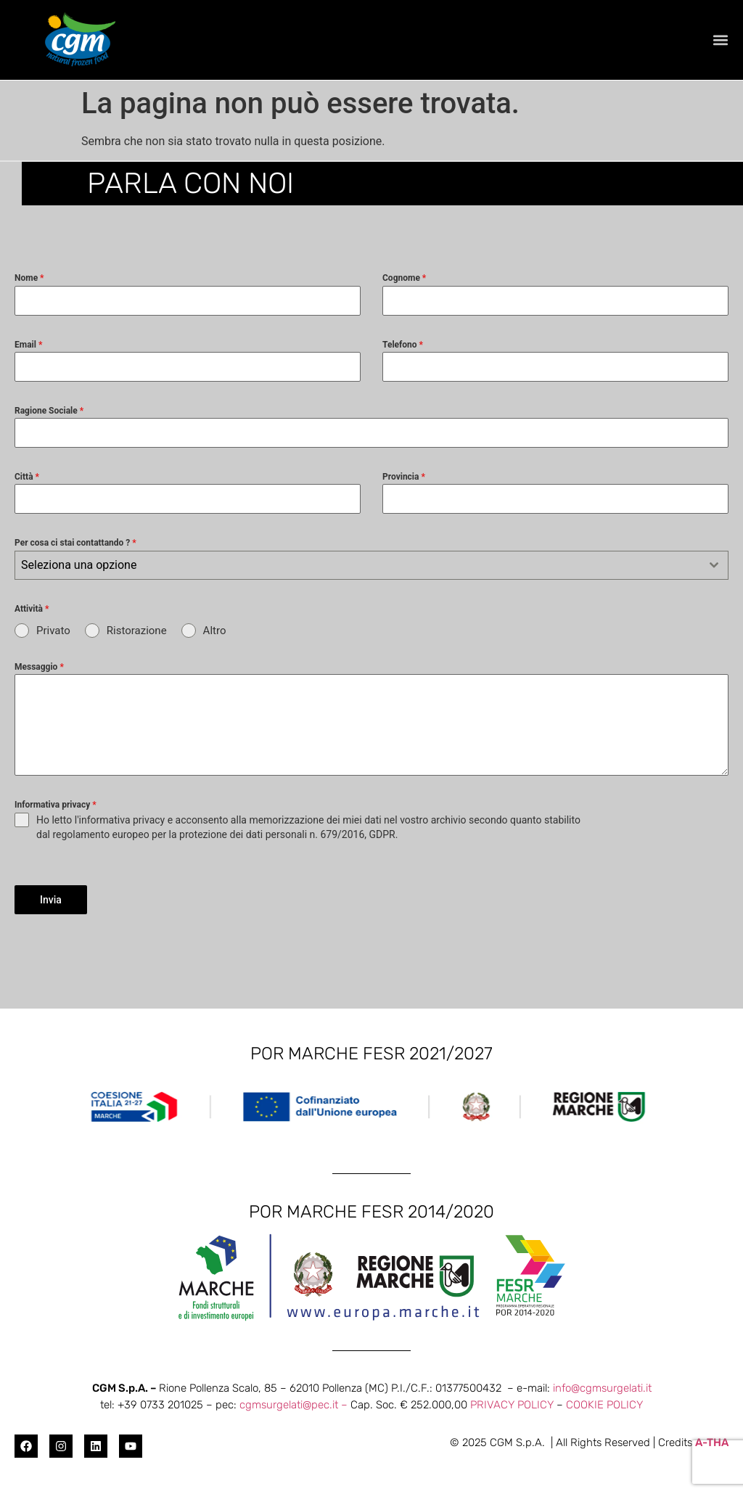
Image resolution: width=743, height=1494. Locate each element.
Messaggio (39, 667)
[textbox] (357, 565)
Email (28, 345)
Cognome (404, 278)
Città (27, 477)
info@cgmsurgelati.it (602, 1388)
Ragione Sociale (49, 411)
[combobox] (371, 565)
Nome (29, 278)
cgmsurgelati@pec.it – (294, 1404)
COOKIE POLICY (604, 1404)
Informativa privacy (56, 805)
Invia (51, 900)
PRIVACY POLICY (512, 1404)
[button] (720, 40)
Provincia (403, 477)
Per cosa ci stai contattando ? (75, 543)
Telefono (402, 345)
